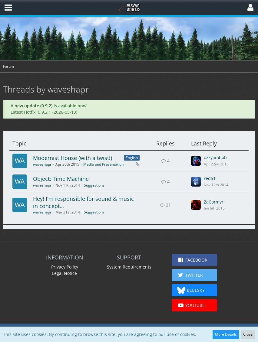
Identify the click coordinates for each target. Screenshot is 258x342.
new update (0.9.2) (33, 106)
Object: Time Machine (61, 178)
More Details (226, 334)
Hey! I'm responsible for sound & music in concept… (83, 202)
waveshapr (42, 164)
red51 (210, 178)
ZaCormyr (213, 202)
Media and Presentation (103, 164)
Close (248, 334)
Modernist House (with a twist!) (72, 157)
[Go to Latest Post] (196, 161)
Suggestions (94, 185)
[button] (8, 7)
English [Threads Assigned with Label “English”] (132, 157)
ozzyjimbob (215, 157)
